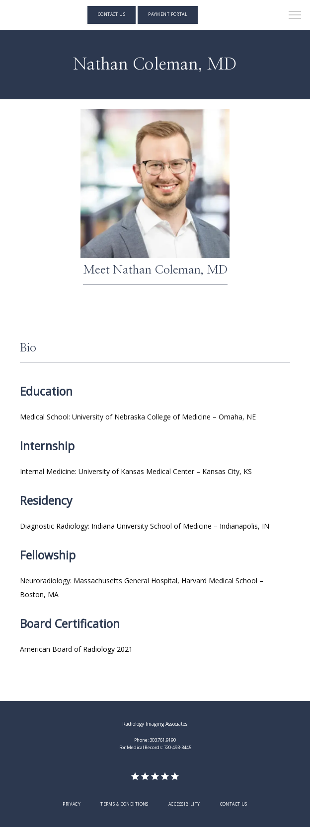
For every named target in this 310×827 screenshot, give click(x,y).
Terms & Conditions (124, 804)
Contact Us (233, 804)
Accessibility (184, 804)
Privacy (71, 804)
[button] (295, 16)
